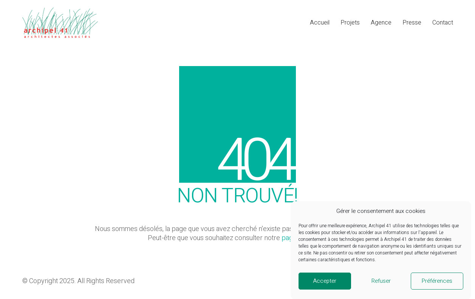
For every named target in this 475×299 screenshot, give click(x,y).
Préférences (437, 285)
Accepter (324, 285)
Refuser (381, 285)
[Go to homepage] (60, 23)
